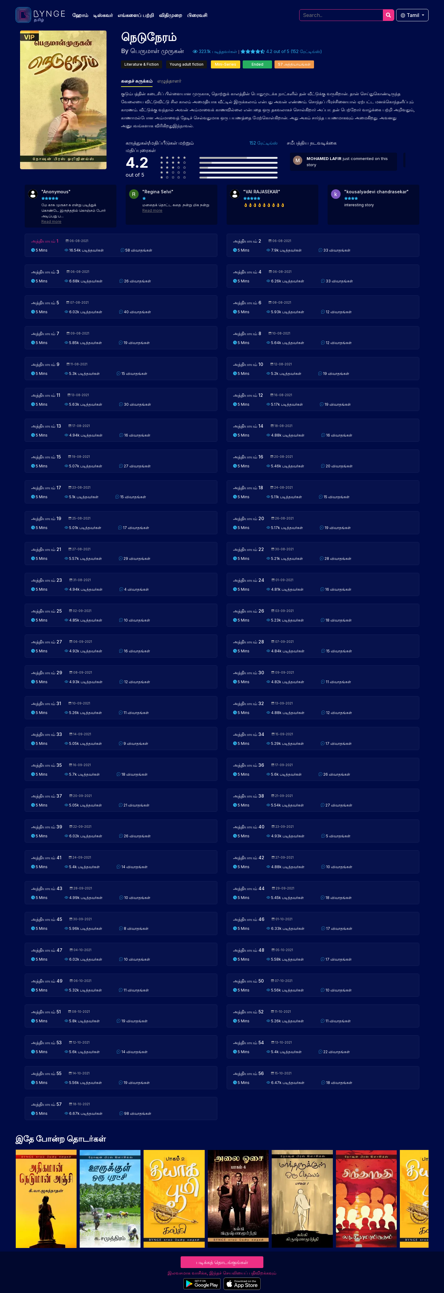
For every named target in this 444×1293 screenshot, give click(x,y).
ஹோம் (80, 15)
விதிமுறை (170, 15)
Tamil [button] (410, 15)
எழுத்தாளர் (169, 81)
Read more (51, 221)
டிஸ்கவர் (103, 15)
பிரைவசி (197, 15)
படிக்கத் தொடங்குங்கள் (222, 1262)
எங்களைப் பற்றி (136, 15)
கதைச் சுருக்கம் (137, 81)
